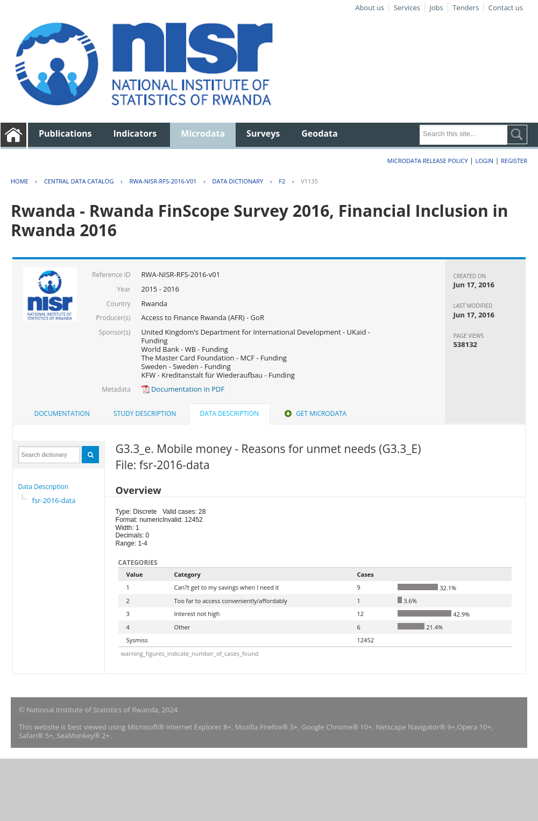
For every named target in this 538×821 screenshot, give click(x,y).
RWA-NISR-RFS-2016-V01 (162, 181)
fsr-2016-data (54, 500)
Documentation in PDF (183, 389)
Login (484, 161)
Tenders (465, 7)
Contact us (506, 7)
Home (20, 181)
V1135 (309, 181)
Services (407, 7)
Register (514, 161)
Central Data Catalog (79, 181)
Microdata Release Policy (427, 161)
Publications (65, 133)
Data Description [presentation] (229, 413)
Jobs (436, 7)
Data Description (43, 486)
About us (369, 7)
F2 (282, 181)
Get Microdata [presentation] (314, 413)
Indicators (135, 133)
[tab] (62, 414)
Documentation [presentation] (62, 413)
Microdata (203, 133)
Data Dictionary (238, 181)
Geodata (319, 133)
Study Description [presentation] (145, 413)
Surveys (263, 133)
